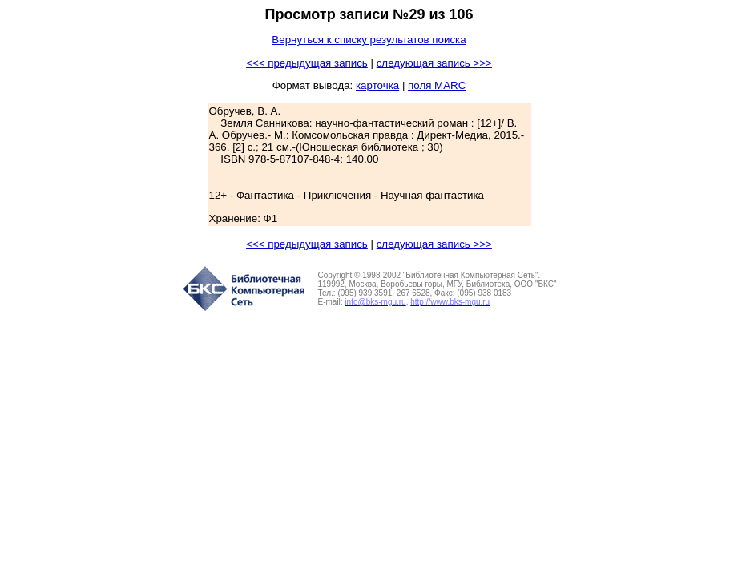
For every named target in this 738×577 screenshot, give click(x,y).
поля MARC (437, 85)
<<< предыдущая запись (307, 63)
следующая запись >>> (434, 63)
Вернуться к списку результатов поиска (369, 40)
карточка (377, 85)
